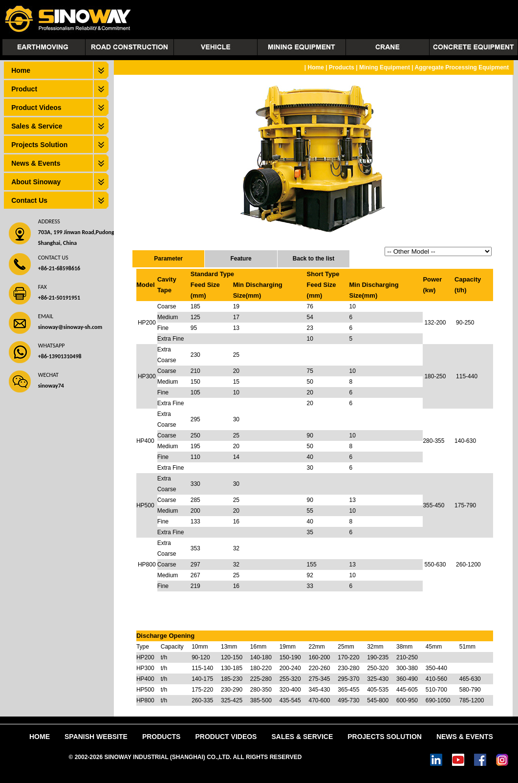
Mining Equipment (384, 67)
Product (24, 89)
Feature (240, 258)
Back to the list (313, 258)
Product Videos (36, 107)
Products (341, 67)
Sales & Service (36, 126)
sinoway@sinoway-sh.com (70, 327)
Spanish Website (96, 736)
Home (20, 70)
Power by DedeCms (330, 757)
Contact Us (29, 200)
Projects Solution (39, 145)
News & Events (35, 163)
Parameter (168, 258)
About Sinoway (36, 182)
